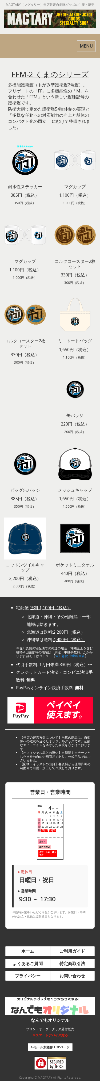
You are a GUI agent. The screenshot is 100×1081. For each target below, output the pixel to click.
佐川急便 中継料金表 (70, 656)
